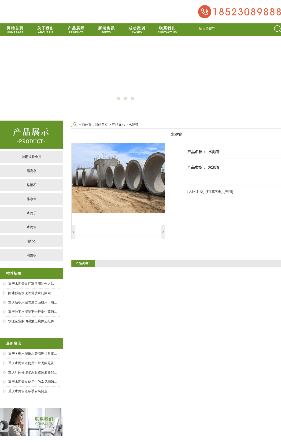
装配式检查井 (31, 157)
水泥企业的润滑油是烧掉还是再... (32, 321)
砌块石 (32, 241)
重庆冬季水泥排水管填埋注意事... (32, 353)
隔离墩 (32, 171)
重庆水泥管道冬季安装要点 (28, 391)
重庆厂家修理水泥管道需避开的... (32, 372)
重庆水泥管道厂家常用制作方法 (31, 284)
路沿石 (32, 185)
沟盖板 (32, 255)
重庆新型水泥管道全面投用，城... (32, 302)
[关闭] (228, 192)
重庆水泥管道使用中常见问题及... (32, 363)
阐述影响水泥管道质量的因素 (29, 293)
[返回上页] (195, 192)
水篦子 (32, 213)
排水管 (32, 199)
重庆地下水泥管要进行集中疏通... (32, 312)
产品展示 (118, 124)
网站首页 (101, 124)
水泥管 (32, 227)
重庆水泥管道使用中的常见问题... (32, 382)
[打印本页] (213, 192)
